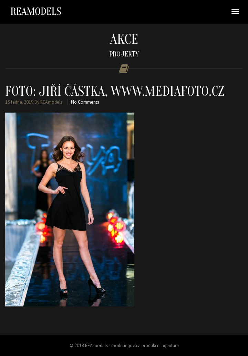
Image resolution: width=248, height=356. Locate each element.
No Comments (85, 102)
